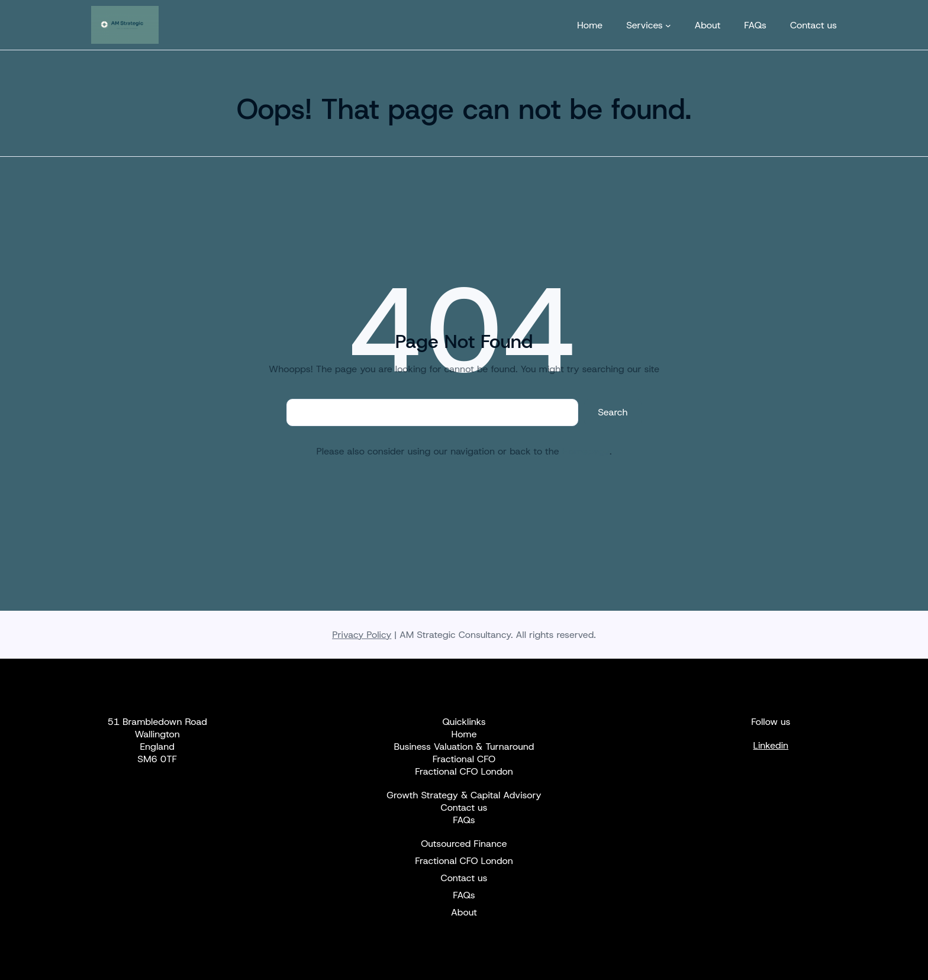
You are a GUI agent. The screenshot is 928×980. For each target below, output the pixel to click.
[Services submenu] (668, 25)
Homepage (586, 451)
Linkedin (771, 745)
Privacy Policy (361, 634)
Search (612, 412)
